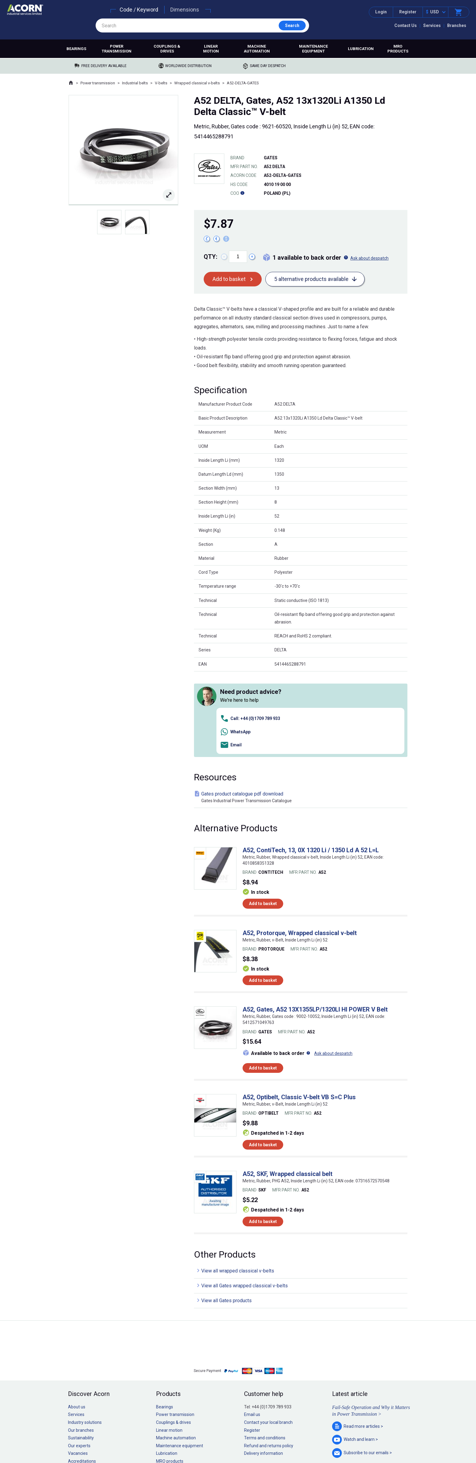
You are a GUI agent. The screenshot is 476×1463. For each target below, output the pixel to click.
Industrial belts (135, 83)
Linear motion (211, 48)
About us (76, 1321)
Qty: (210, 256)
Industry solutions (85, 1336)
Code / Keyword (139, 9)
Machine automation (257, 48)
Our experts (79, 1359)
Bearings (76, 48)
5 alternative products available (311, 279)
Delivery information (263, 1367)
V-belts (161, 83)
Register (407, 11)
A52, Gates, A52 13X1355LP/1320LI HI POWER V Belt (315, 923)
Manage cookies (272, 1440)
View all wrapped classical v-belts (237, 1185)
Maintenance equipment (313, 48)
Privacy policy (218, 1440)
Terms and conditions (264, 1352)
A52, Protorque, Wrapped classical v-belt (300, 847)
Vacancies (78, 1367)
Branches (456, 25)
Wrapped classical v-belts (197, 83)
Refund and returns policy (268, 1359)
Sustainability (81, 1352)
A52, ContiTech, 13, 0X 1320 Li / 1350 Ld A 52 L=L (311, 764)
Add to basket (229, 279)
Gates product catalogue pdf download (302, 711)
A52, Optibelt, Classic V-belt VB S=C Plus (299, 1011)
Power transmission (116, 48)
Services (432, 25)
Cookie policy (244, 1440)
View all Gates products (226, 1215)
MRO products (397, 48)
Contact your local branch (268, 1336)
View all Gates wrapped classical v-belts (244, 1200)
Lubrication (361, 48)
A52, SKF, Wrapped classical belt (287, 1088)
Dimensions (184, 9)
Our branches (81, 1344)
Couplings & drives (167, 48)
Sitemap (197, 1440)
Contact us (427, 1446)
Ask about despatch (369, 258)
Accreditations (82, 1375)
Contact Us (405, 25)
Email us (252, 1328)
